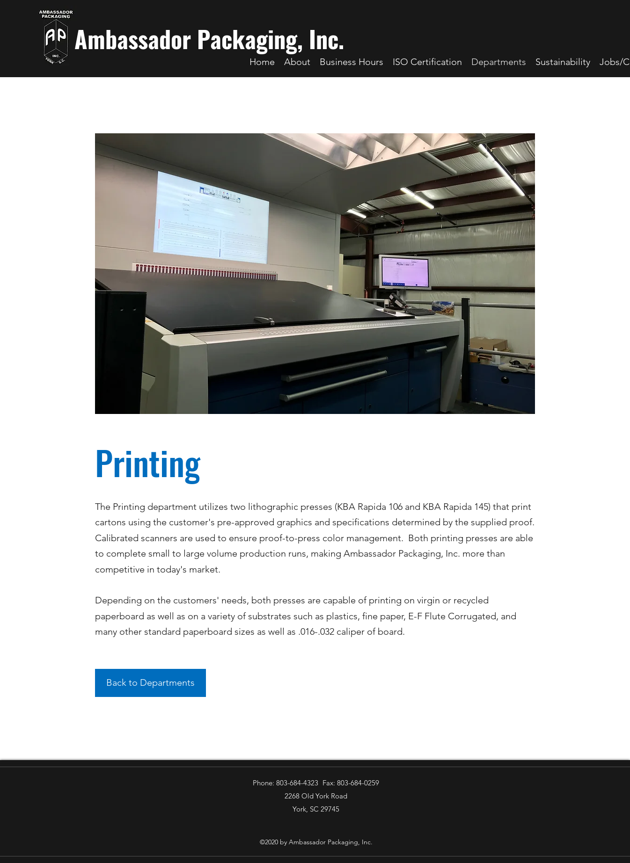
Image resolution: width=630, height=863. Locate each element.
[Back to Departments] (150, 683)
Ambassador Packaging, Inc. (209, 38)
